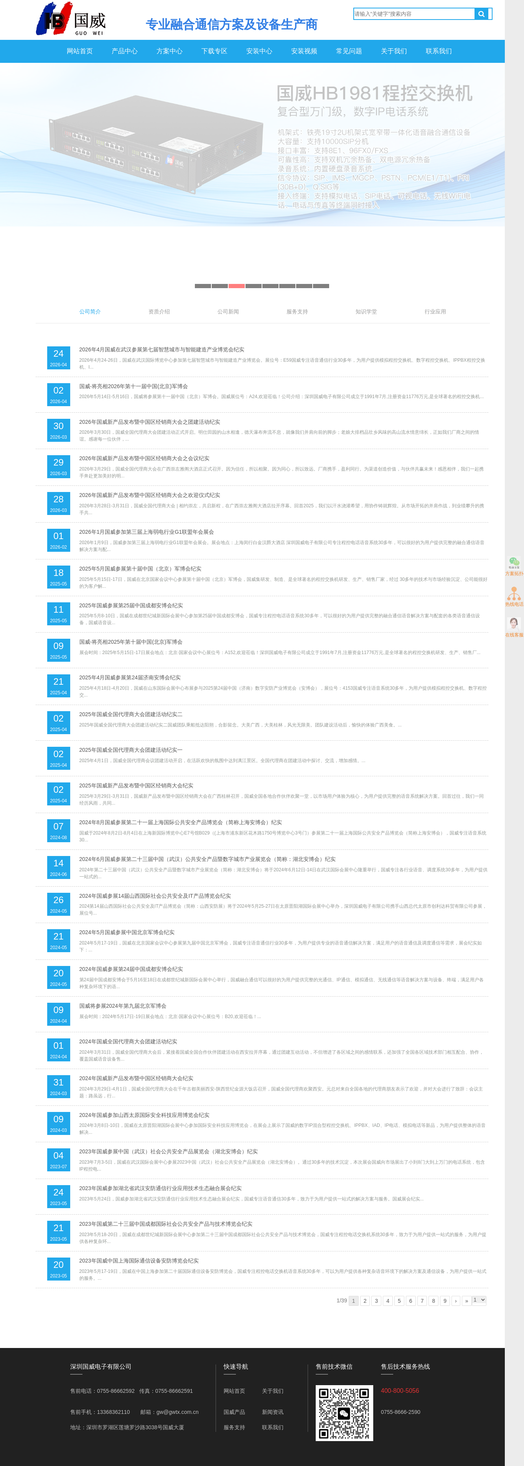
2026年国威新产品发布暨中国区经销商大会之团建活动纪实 (149, 422)
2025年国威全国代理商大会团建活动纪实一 (131, 750)
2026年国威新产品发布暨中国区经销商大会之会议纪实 (144, 458)
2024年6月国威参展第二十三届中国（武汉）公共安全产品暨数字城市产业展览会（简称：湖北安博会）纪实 (207, 859)
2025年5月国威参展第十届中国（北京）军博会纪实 (140, 569)
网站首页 (80, 51)
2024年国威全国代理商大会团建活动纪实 (128, 1041)
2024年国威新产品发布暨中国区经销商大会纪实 (136, 1078)
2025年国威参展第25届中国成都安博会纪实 (131, 605)
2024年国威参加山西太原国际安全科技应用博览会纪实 (144, 1115)
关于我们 (394, 51)
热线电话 (514, 597)
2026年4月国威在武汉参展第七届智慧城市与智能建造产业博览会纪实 (162, 349)
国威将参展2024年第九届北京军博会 (122, 1006)
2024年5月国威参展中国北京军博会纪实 (127, 932)
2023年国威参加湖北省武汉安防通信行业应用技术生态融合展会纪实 (160, 1188)
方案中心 (170, 51)
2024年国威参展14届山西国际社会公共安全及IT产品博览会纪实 (155, 896)
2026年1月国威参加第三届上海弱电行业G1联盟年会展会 (146, 532)
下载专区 (214, 51)
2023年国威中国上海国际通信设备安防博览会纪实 (139, 1261)
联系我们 (439, 51)
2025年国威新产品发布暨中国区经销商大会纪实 (136, 785)
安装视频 (304, 51)
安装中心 (259, 51)
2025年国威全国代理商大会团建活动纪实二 (131, 714)
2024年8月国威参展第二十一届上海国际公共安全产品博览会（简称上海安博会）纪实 (180, 822)
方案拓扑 (514, 566)
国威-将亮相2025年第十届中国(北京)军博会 (131, 642)
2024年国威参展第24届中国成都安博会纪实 (131, 969)
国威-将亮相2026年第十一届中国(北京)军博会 (133, 386)
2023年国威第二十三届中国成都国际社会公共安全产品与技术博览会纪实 (165, 1224)
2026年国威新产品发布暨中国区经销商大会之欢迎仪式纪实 (149, 495)
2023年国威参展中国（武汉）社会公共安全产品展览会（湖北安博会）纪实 (168, 1151)
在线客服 (514, 627)
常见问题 (349, 51)
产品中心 (125, 51)
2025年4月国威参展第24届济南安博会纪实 (130, 677)
